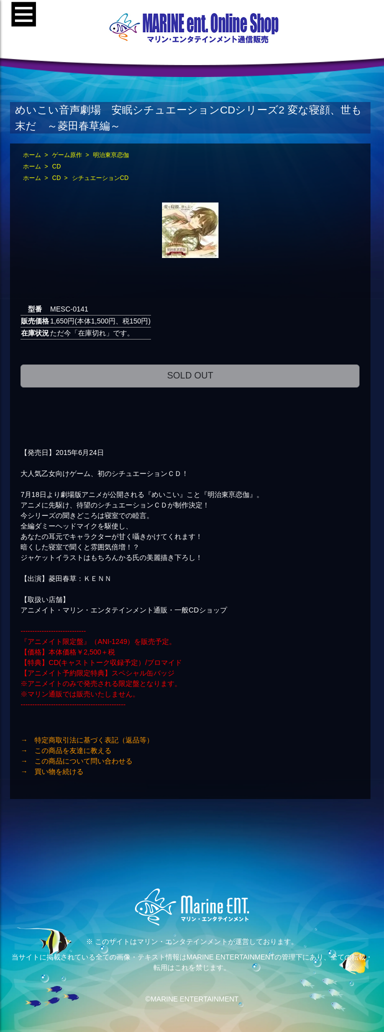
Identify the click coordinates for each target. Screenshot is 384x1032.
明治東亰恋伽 (111, 155)
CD (56, 166)
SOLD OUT (190, 375)
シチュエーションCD (100, 178)
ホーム (32, 155)
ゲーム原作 (67, 155)
